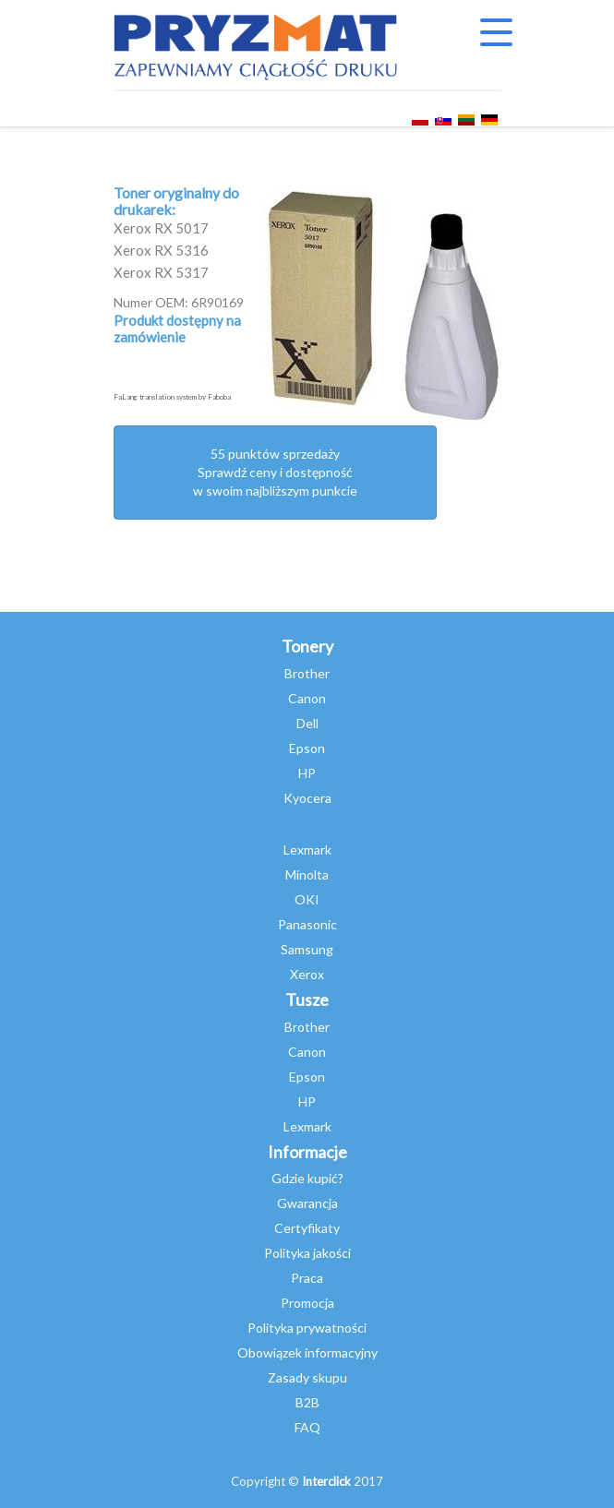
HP (307, 773)
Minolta (307, 874)
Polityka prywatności (307, 1327)
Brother (307, 673)
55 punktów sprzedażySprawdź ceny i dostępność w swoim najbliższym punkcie (275, 472)
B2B (307, 1402)
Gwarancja (307, 1203)
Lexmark (307, 849)
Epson (307, 748)
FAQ (307, 1427)
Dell (307, 723)
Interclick (326, 1481)
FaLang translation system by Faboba (172, 396)
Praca (307, 1278)
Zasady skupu (307, 1377)
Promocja (307, 1303)
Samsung (307, 949)
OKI (307, 899)
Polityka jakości (307, 1253)
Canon (307, 698)
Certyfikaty (307, 1228)
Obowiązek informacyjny (307, 1352)
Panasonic (307, 924)
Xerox (307, 974)
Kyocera (307, 798)
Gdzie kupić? (307, 1178)
